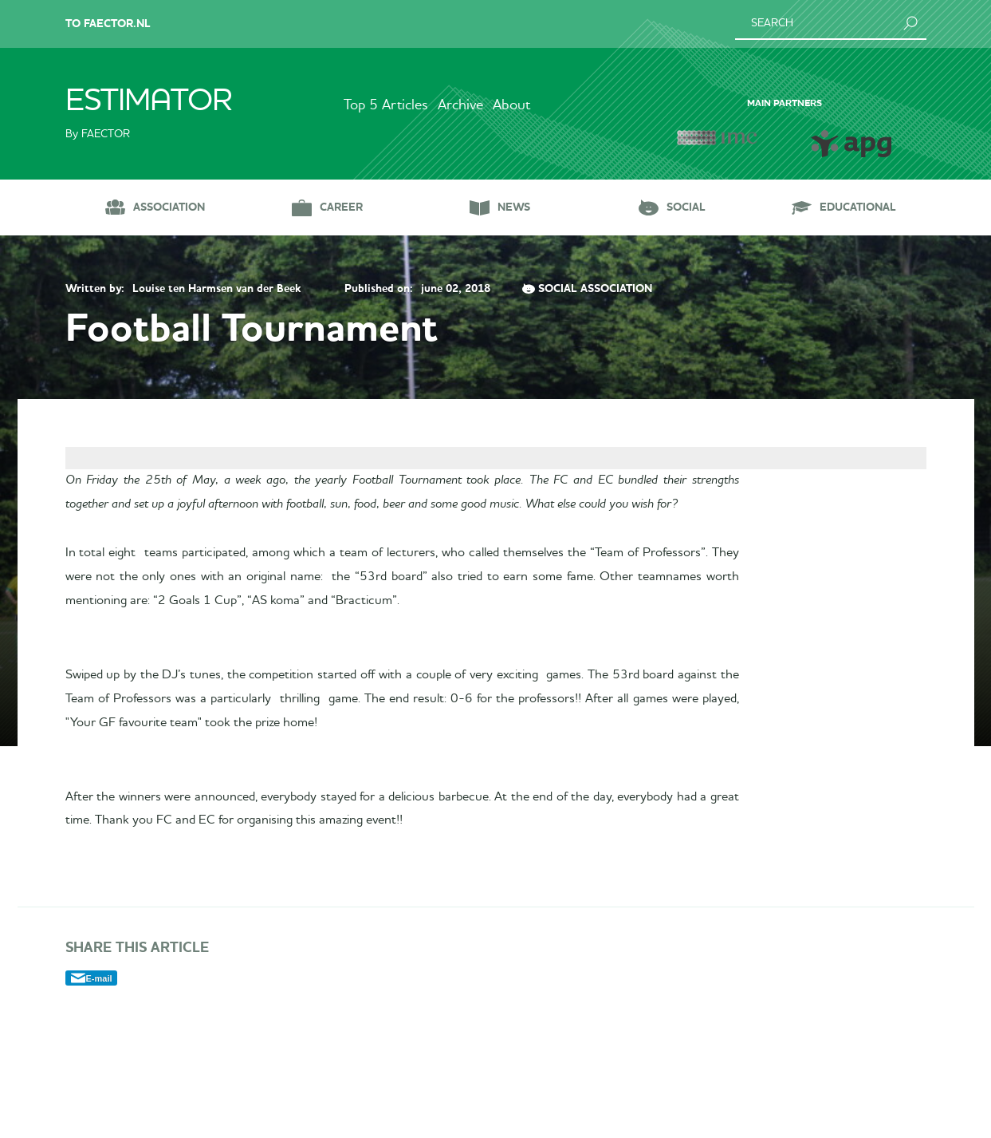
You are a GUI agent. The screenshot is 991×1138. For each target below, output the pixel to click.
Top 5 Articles (364, 105)
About (534, 105)
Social (686, 207)
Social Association (595, 288)
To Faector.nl (108, 23)
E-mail (99, 1100)
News (513, 207)
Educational (858, 207)
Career (341, 207)
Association (169, 207)
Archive (460, 105)
